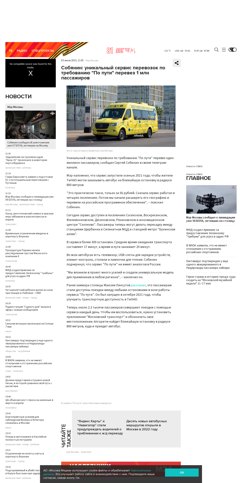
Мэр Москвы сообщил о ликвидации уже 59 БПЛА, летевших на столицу (29, 198)
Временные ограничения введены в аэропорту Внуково (26, 235)
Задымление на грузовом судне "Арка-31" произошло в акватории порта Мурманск (26, 160)
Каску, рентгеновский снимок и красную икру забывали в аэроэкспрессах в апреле (29, 216)
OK (182, 472)
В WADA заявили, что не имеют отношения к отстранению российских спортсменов (28, 363)
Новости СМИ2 (194, 166)
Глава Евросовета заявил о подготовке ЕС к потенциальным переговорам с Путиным (29, 180)
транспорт (10, 224)
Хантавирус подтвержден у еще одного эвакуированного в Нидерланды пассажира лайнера (29, 343)
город (39, 204)
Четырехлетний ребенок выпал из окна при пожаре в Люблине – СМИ (29, 291)
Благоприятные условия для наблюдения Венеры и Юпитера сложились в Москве (24, 420)
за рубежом (24, 351)
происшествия (13, 168)
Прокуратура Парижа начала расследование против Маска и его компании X (26, 253)
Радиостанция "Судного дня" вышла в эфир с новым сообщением (28, 308)
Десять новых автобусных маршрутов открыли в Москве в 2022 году (146, 425)
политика (10, 187)
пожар (25, 298)
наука (8, 331)
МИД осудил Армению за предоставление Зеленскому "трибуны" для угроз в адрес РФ (29, 273)
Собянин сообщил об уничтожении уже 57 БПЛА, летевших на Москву (30, 129)
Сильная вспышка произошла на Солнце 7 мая (29, 325)
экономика (10, 408)
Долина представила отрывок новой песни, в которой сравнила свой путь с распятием (28, 383)
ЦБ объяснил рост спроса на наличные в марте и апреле (29, 401)
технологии (11, 261)
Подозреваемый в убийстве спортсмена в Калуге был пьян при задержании (29, 472)
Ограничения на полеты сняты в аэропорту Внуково (24, 455)
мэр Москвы (11, 204)
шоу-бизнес (11, 391)
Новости (18, 96)
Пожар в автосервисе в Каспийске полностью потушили (26, 438)
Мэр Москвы (15, 107)
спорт (8, 371)
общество (10, 351)
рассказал (138, 285)
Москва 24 (121, 50)
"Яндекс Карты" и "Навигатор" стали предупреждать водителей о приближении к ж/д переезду (100, 427)
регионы (26, 168)
